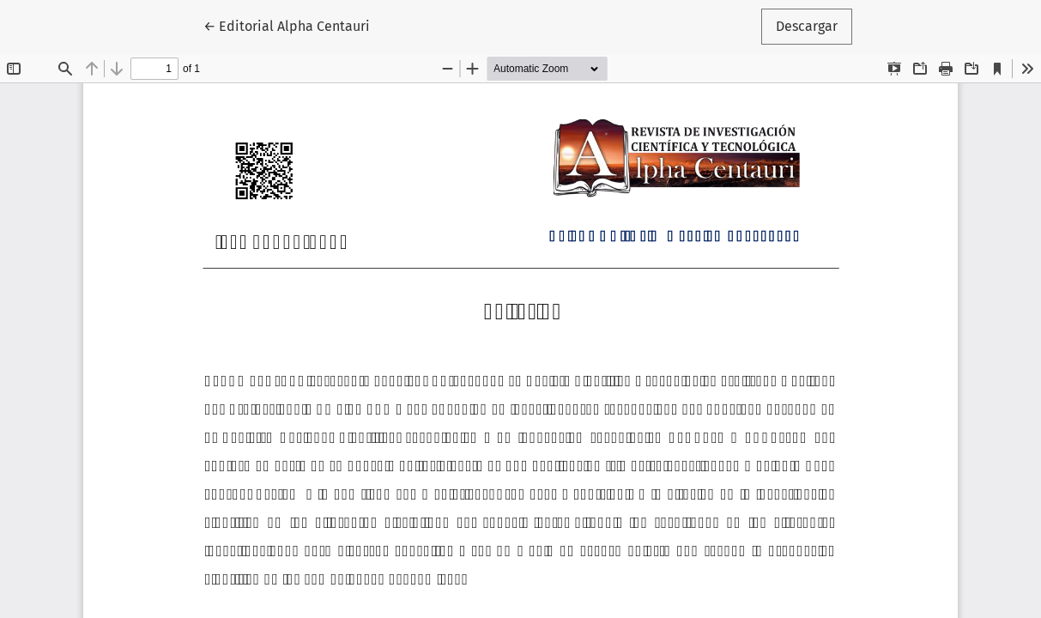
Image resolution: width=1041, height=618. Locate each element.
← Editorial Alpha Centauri (293, 24)
